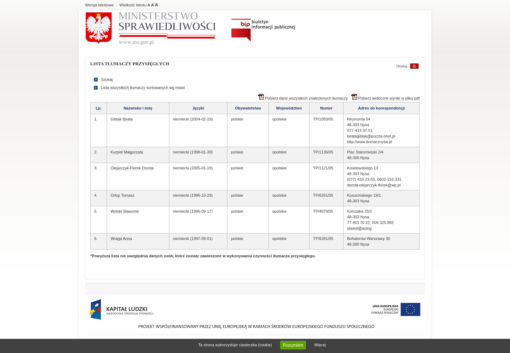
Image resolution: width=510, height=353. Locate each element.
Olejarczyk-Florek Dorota (132, 168)
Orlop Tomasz (122, 195)
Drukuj (401, 66)
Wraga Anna (121, 238)
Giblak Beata (121, 119)
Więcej (320, 345)
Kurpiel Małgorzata (126, 152)
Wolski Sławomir (124, 211)
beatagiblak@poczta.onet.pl (371, 136)
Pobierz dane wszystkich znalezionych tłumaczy (303, 98)
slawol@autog (359, 228)
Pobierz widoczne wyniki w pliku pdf (385, 98)
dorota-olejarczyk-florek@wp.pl (374, 185)
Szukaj (107, 79)
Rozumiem (293, 345)
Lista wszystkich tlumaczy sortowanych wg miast (143, 87)
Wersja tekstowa (99, 5)
